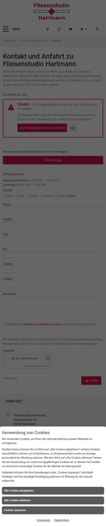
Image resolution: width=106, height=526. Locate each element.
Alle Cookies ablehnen (17, 500)
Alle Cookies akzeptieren (19, 490)
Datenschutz (61, 520)
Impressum (43, 520)
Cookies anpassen (15, 510)
